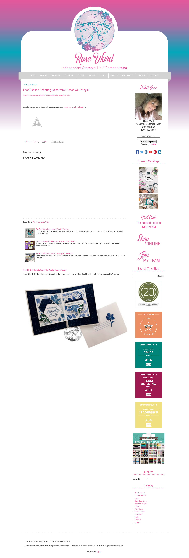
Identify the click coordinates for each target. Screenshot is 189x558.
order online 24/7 (79, 107)
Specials (92, 75)
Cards (137, 498)
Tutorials (138, 520)
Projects (137, 506)
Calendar (102, 75)
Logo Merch (154, 75)
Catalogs (81, 75)
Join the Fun (68, 75)
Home (33, 75)
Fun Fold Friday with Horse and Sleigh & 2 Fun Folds (54, 254)
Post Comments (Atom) (41, 222)
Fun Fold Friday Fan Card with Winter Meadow (52, 229)
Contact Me (55, 75)
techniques (138, 514)
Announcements (140, 496)
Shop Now (141, 75)
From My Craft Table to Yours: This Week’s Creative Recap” (44, 270)
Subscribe (114, 75)
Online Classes (127, 75)
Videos (137, 522)
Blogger (98, 552)
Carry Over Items (141, 501)
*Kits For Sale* (140, 493)
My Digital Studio (140, 504)
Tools (136, 517)
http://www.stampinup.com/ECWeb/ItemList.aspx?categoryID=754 (46, 95)
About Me (43, 75)
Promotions (139, 509)
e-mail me (67, 107)
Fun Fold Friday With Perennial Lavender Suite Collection (56, 241)
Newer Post (28, 218)
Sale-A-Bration (140, 512)
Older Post (123, 218)
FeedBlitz (152, 144)
